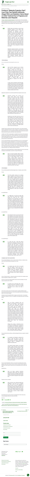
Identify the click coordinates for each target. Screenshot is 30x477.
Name (4, 432)
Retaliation (25, 402)
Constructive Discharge (8, 402)
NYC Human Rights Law (15, 405)
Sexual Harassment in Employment (7, 426)
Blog (19, 463)
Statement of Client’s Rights (19, 469)
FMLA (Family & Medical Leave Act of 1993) (14, 404)
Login (16, 471)
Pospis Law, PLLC (12, 475)
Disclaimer (16, 468)
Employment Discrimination (16, 402)
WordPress (19, 475)
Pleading (22, 402)
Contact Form (24, 463)
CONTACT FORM (5, 420)
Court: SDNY (6, 404)
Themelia (23, 475)
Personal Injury (5, 429)
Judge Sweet (9, 405)
